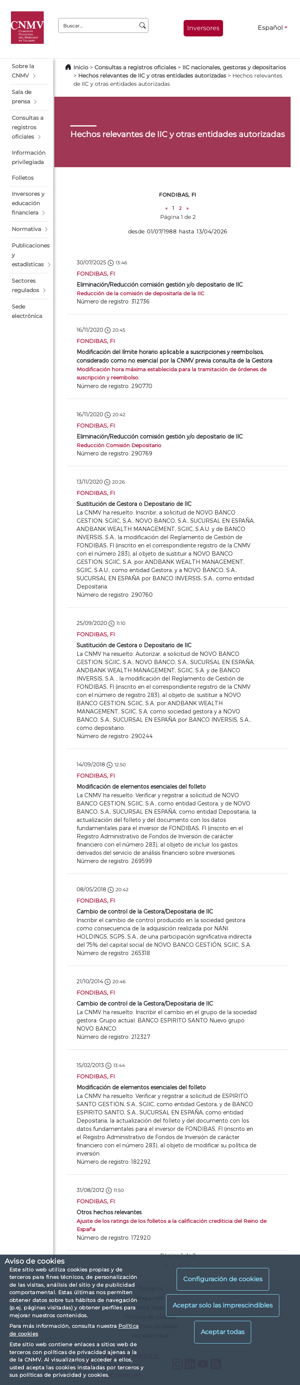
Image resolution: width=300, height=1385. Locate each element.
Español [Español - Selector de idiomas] (270, 27)
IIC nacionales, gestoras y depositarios (234, 67)
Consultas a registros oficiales (135, 67)
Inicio (80, 67)
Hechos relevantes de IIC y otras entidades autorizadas (152, 75)
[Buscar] (142, 25)
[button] (28, 71)
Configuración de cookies (222, 1279)
